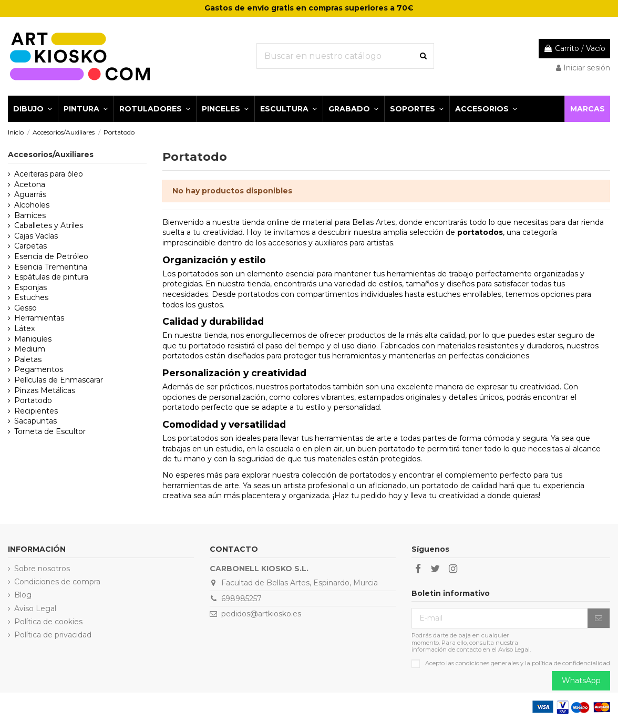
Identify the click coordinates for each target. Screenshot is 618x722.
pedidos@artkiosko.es (261, 613)
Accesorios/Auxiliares (51, 154)
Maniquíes (33, 339)
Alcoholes (31, 205)
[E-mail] (500, 618)
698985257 (241, 598)
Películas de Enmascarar (58, 380)
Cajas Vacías (36, 236)
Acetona (29, 184)
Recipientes (36, 411)
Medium (29, 349)
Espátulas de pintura (51, 277)
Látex (24, 328)
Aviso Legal (35, 608)
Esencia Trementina (50, 267)
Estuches (31, 297)
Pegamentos (38, 369)
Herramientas (39, 318)
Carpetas (30, 246)
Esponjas (30, 287)
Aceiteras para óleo (48, 174)
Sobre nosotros (42, 568)
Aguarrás (30, 194)
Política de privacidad (52, 635)
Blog (23, 595)
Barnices (30, 215)
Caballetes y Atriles (48, 225)
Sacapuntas (35, 421)
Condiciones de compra (57, 581)
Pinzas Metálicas (44, 390)
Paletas (28, 359)
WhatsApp (581, 680)
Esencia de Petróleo (51, 256)
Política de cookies (48, 621)
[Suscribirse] (599, 618)
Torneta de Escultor (50, 431)
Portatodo (33, 400)
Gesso (25, 308)
